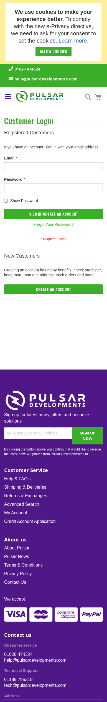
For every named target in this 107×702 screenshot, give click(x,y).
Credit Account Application (30, 521)
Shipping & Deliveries (25, 487)
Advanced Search (21, 504)
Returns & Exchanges (25, 495)
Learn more (72, 41)
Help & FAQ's (17, 478)
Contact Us (15, 582)
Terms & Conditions (23, 565)
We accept (14, 599)
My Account (15, 512)
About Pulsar (17, 548)
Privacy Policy (18, 573)
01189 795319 (18, 679)
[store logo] (40, 96)
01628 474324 (27, 69)
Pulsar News (16, 556)
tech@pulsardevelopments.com (35, 685)
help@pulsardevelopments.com (46, 79)
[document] (53, 32)
